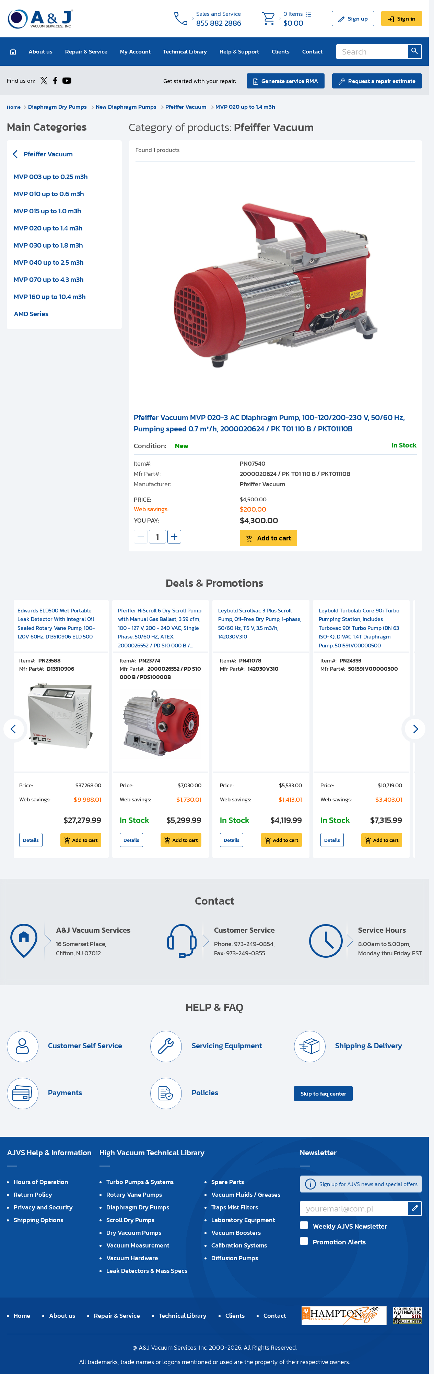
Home (14, 105)
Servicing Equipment (226, 1045)
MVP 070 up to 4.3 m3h (49, 279)
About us (40, 51)
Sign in (406, 18)
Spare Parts (227, 1180)
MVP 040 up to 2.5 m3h (49, 261)
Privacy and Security (43, 1206)
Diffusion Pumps (234, 1257)
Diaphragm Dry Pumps (60, 105)
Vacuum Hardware (132, 1257)
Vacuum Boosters (236, 1231)
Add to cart (274, 537)
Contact (312, 51)
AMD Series (31, 313)
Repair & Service (86, 51)
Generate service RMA (288, 80)
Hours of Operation (41, 1180)
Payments (65, 1092)
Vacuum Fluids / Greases (245, 1193)
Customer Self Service (85, 1045)
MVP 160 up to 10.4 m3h (50, 296)
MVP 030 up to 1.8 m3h (48, 244)
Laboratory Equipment (243, 1218)
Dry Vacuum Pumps (133, 1231)
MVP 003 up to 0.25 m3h (51, 176)
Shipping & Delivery (368, 1045)
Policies (204, 1092)
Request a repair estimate (381, 80)
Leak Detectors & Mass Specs (146, 1269)
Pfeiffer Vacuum (188, 105)
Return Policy (33, 1193)
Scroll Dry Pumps (130, 1218)
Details (31, 839)
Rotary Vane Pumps (134, 1193)
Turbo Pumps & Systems (140, 1180)
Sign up (358, 18)
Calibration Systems (239, 1244)
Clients (281, 51)
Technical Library (185, 51)
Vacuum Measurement (137, 1244)
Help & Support (239, 51)
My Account (135, 51)
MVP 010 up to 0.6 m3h (49, 193)
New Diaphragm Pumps (128, 105)
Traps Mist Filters (234, 1206)
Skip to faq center (323, 1092)
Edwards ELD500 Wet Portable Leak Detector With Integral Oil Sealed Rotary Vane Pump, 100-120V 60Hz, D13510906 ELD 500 (56, 622)
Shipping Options (38, 1218)
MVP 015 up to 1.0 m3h (47, 210)
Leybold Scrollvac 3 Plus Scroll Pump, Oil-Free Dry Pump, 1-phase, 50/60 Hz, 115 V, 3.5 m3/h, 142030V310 (259, 622)
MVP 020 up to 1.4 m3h (247, 105)
